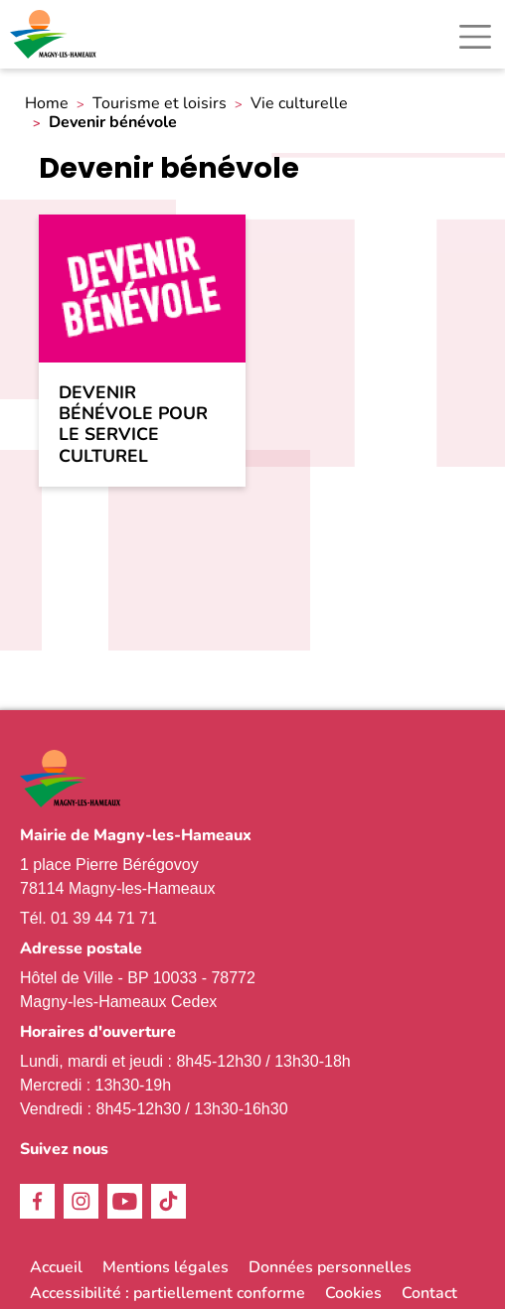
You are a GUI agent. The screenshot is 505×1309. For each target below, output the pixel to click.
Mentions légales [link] (165, 1267)
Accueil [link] (56, 1267)
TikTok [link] (168, 1201)
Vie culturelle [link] (299, 103)
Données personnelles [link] (330, 1267)
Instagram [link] (81, 1201)
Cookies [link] (353, 1293)
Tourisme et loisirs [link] (159, 103)
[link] (54, 34)
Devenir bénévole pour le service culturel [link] (133, 424)
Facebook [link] (37, 1201)
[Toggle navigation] (475, 37)
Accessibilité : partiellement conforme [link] (167, 1293)
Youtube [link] (124, 1201)
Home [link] (47, 103)
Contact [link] (429, 1293)
